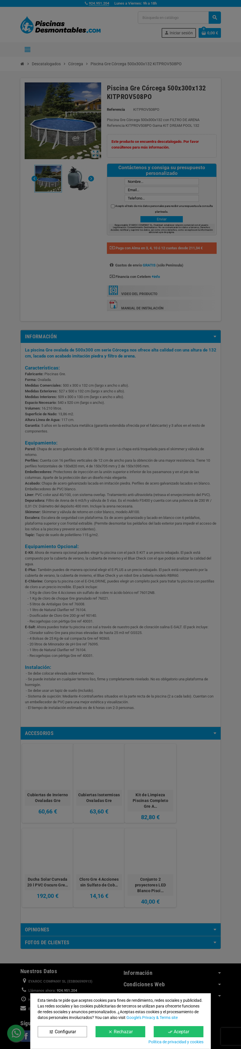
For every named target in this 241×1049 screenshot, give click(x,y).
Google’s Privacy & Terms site (152, 1017)
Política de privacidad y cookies (175, 1042)
